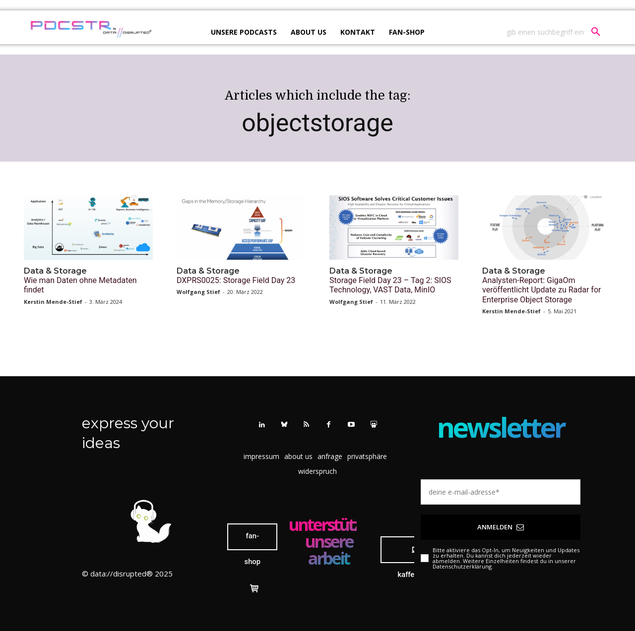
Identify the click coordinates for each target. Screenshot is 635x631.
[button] (557, 32)
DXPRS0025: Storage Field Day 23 (236, 280)
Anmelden (500, 526)
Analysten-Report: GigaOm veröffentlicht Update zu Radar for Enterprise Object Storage (541, 290)
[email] (500, 492)
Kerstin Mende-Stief (53, 301)
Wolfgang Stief (198, 291)
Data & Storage (55, 271)
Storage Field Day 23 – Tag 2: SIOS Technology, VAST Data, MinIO (390, 285)
